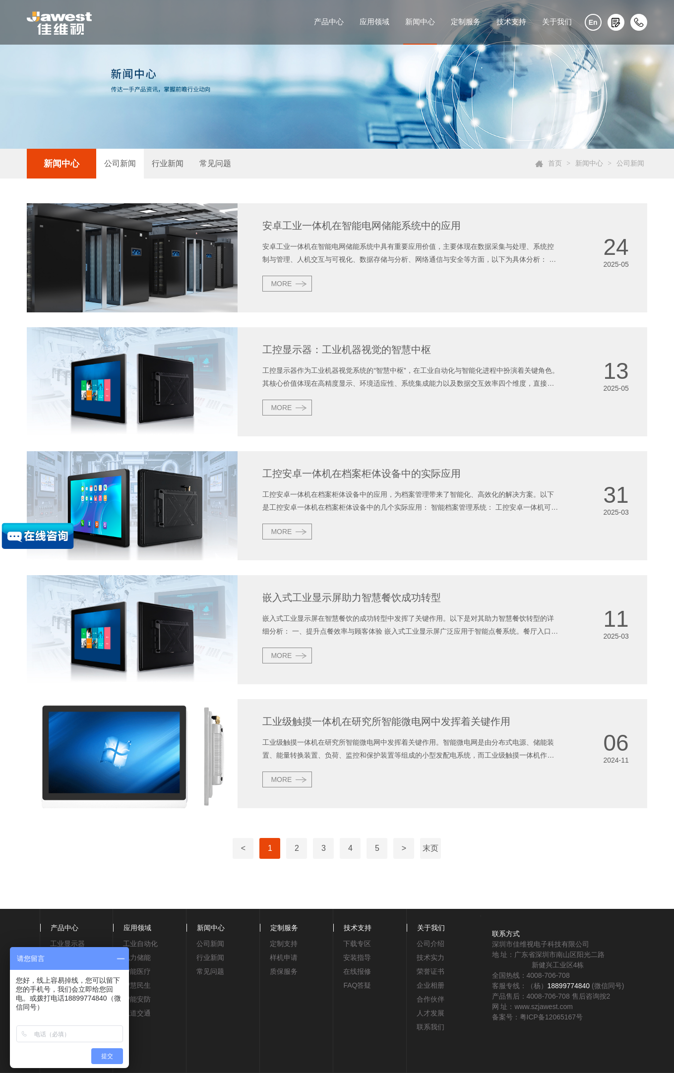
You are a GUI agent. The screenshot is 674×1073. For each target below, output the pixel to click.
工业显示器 (67, 944)
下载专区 (357, 944)
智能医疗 (137, 971)
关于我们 (557, 21)
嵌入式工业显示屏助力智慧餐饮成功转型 (351, 597)
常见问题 (215, 163)
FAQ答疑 (357, 985)
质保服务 (284, 971)
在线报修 (357, 971)
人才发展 (430, 1013)
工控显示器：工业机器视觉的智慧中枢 (346, 349)
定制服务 (466, 21)
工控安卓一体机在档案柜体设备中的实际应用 (361, 473)
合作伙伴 (430, 999)
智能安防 (137, 999)
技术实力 (430, 957)
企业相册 (430, 985)
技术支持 (511, 21)
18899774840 (569, 986)
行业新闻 (168, 163)
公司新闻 (120, 163)
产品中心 (329, 21)
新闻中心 (420, 21)
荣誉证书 (430, 971)
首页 (555, 163)
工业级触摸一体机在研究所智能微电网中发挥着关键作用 (386, 721)
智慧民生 (137, 985)
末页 (430, 848)
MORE (281, 284)
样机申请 (284, 957)
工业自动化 (140, 944)
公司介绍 (430, 944)
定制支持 (284, 944)
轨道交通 (137, 1013)
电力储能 (137, 957)
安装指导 (357, 957)
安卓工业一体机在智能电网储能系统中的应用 (361, 225)
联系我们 (430, 1027)
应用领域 (374, 21)
